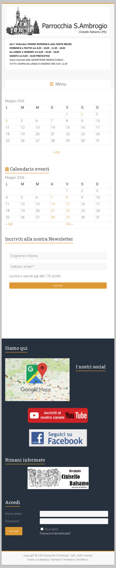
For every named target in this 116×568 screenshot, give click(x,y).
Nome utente (13, 513)
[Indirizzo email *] (58, 266)
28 (53, 217)
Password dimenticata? (55, 533)
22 (68, 211)
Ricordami (51, 529)
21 (53, 211)
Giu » (69, 224)
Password (12, 521)
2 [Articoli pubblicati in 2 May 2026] (82, 114)
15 (68, 204)
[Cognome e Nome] (58, 256)
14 (53, 204)
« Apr (56, 152)
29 (68, 217)
